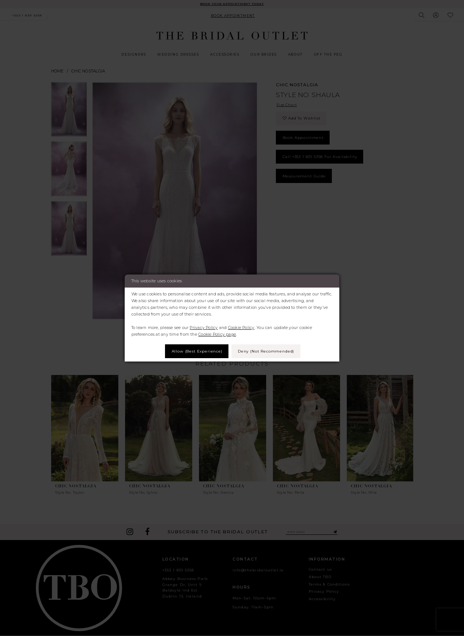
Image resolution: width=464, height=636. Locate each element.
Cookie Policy (241, 327)
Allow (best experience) (195, 351)
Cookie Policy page (217, 334)
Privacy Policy (204, 327)
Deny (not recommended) (267, 351)
